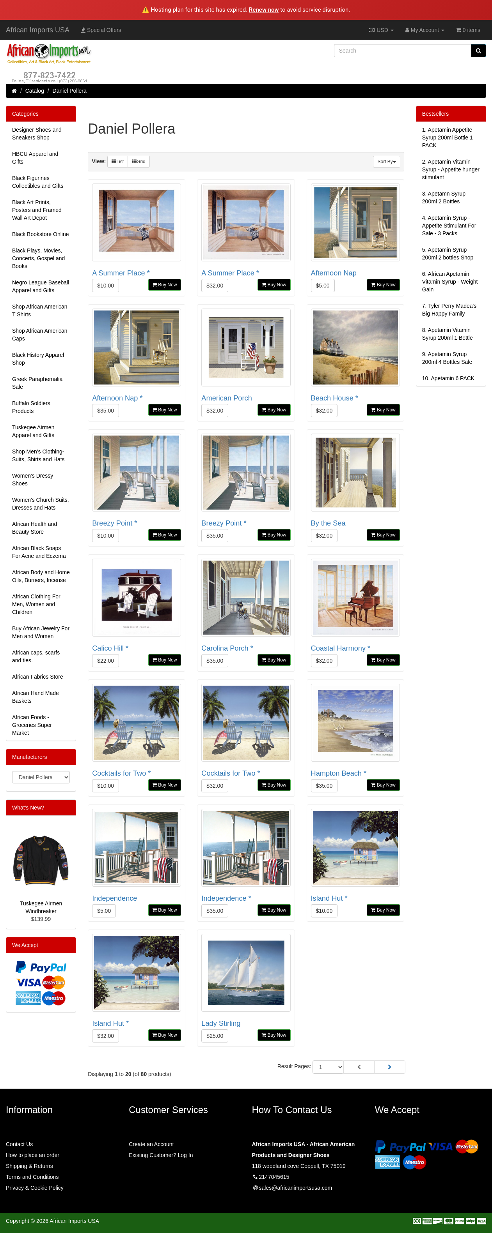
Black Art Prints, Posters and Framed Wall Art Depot (37, 210)
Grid (139, 161)
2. (451, 169)
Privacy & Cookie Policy (35, 1188)
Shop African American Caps (39, 335)
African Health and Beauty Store (34, 528)
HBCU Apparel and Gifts (35, 158)
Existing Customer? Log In (161, 1155)
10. (448, 378)
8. (447, 334)
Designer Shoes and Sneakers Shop (37, 134)
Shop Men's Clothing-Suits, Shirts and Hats (38, 455)
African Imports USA (37, 30)
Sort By (386, 161)
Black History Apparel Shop (38, 359)
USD (380, 30)
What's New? (28, 807)
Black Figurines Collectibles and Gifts (38, 182)
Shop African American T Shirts (39, 310)
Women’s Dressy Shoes (32, 480)
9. (447, 358)
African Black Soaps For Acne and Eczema (39, 552)
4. (449, 225)
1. (447, 137)
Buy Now (165, 285)
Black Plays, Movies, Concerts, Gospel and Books (38, 258)
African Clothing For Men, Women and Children (36, 604)
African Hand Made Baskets (35, 697)
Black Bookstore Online (40, 234)
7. (449, 310)
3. (443, 198)
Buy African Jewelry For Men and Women (40, 632)
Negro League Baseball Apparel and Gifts (40, 286)
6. (450, 282)
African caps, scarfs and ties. (36, 656)
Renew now (264, 9)
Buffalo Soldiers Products (31, 407)
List (118, 161)
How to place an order (32, 1155)
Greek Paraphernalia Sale (37, 383)
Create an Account (151, 1144)
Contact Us (19, 1144)
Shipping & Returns (29, 1166)
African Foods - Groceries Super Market (32, 725)
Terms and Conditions (32, 1177)
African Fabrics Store (37, 677)
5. (448, 254)
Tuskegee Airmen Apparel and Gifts (33, 431)
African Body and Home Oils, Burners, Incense (41, 576)
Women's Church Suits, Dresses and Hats (40, 504)
